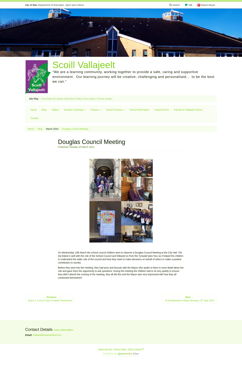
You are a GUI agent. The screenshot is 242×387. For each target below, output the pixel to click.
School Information (139, 109)
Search (174, 5)
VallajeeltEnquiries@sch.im (47, 335)
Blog (44, 109)
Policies (96, 109)
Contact (34, 118)
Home (33, 109)
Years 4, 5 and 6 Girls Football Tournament (50, 299)
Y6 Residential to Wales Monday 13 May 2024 (189, 299)
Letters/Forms (161, 109)
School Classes (115, 109)
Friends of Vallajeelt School (188, 109)
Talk (190, 5)
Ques (128, 353)
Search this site (105, 349)
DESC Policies (136, 349)
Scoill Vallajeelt (83, 64)
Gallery (55, 109)
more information (63, 330)
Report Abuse (208, 5)
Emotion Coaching (75, 109)
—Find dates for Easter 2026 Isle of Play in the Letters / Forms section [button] (70, 98)
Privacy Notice (120, 349)
